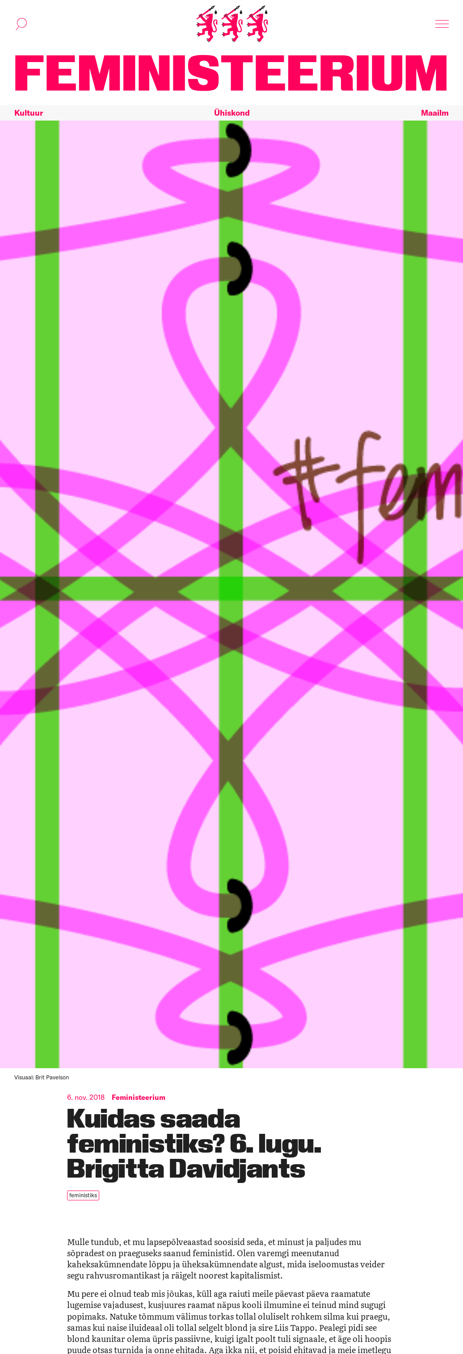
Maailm (435, 113)
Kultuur (28, 113)
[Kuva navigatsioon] (442, 24)
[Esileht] (232, 23)
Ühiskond (232, 113)
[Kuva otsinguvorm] (21, 24)
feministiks (83, 1195)
